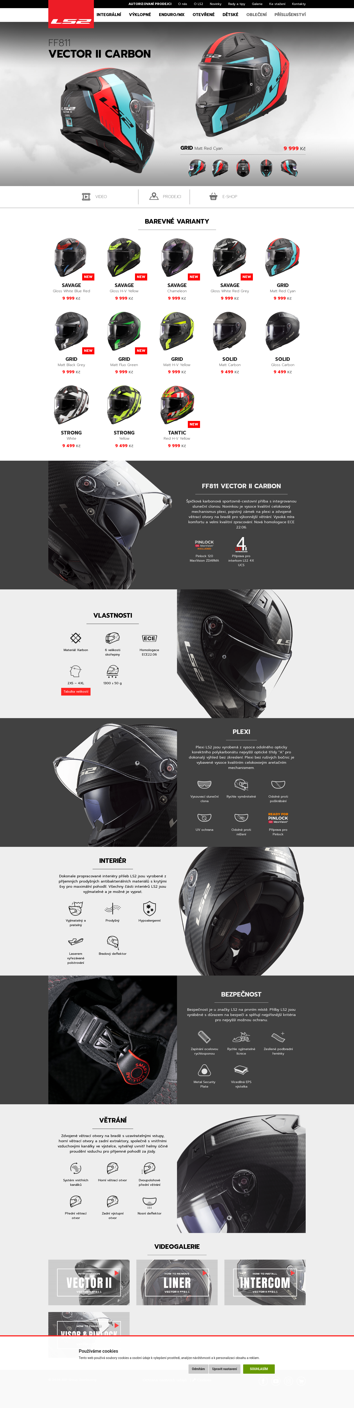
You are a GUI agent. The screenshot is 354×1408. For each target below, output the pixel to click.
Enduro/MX (172, 15)
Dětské (230, 15)
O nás (182, 4)
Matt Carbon (230, 362)
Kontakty (299, 4)
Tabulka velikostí (75, 691)
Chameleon (177, 288)
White (71, 435)
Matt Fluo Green (124, 362)
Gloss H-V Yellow (124, 288)
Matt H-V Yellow (177, 362)
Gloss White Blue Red (71, 288)
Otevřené (204, 15)
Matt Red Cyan (283, 288)
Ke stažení (277, 4)
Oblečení (256, 15)
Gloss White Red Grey (230, 288)
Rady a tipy (236, 4)
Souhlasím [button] (259, 1369)
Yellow (124, 435)
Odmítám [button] (198, 1369)
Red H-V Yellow (177, 435)
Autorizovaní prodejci (149, 4)
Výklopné (140, 15)
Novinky (215, 4)
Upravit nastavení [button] (224, 1369)
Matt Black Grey (71, 362)
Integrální (109, 15)
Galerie (257, 4)
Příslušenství (290, 15)
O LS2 (198, 4)
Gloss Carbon (283, 362)
